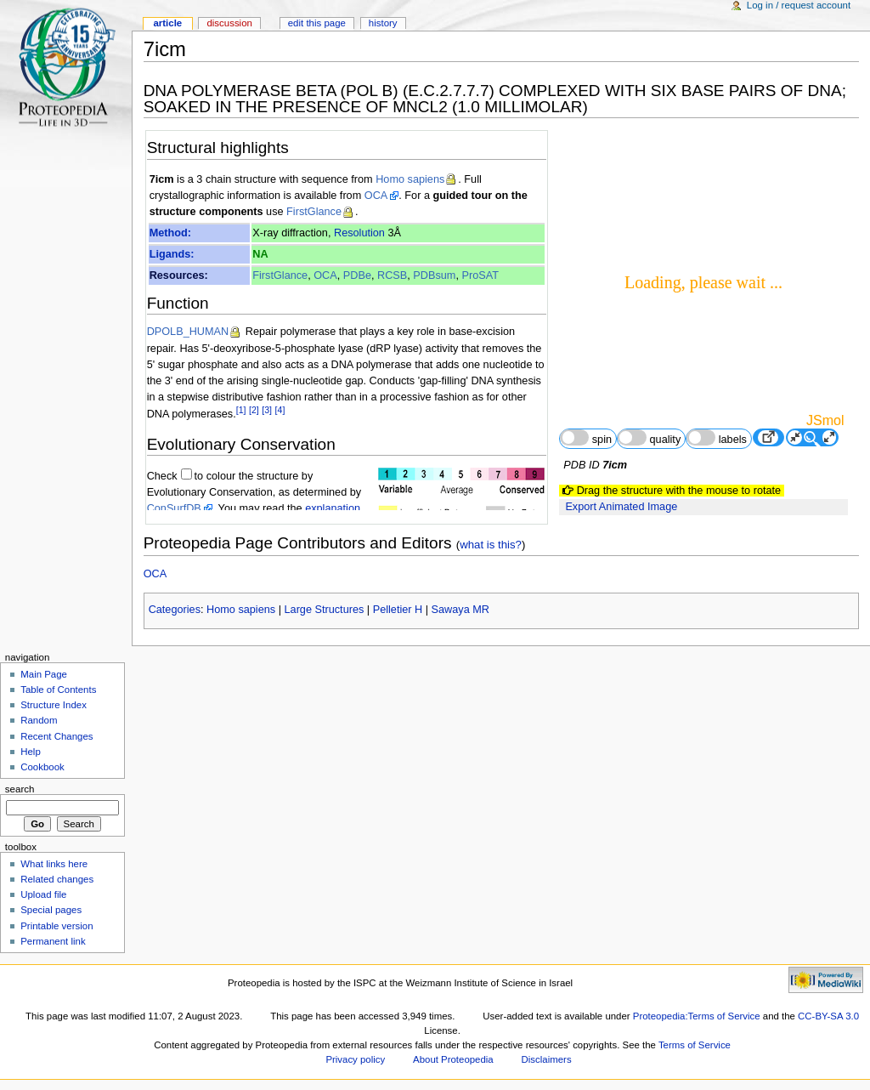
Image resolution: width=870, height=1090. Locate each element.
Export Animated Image (621, 507)
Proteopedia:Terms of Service (696, 1016)
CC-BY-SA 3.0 (828, 1016)
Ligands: (172, 254)
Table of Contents (58, 689)
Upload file (43, 894)
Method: (170, 233)
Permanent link (52, 941)
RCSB (392, 275)
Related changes (56, 879)
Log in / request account (798, 5)
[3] (267, 410)
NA (260, 254)
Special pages (51, 910)
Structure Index (53, 705)
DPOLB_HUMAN (188, 332)
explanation (332, 508)
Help (30, 752)
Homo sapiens (410, 179)
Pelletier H (398, 610)
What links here (54, 864)
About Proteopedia (453, 1059)
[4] (280, 410)
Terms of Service (694, 1045)
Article (167, 23)
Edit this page (317, 23)
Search (20, 789)
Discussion (228, 23)
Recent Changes (56, 736)
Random (38, 720)
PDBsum (434, 275)
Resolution (359, 233)
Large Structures (324, 610)
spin (586, 437)
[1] (241, 410)
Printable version (56, 926)
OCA (376, 196)
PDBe (357, 275)
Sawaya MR (460, 610)
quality (649, 437)
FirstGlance (314, 212)
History (383, 23)
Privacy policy (355, 1059)
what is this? (491, 544)
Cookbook (42, 767)
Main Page (43, 674)
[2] (254, 410)
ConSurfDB (174, 508)
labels (716, 437)
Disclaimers (547, 1059)
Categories (175, 610)
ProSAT (479, 275)
